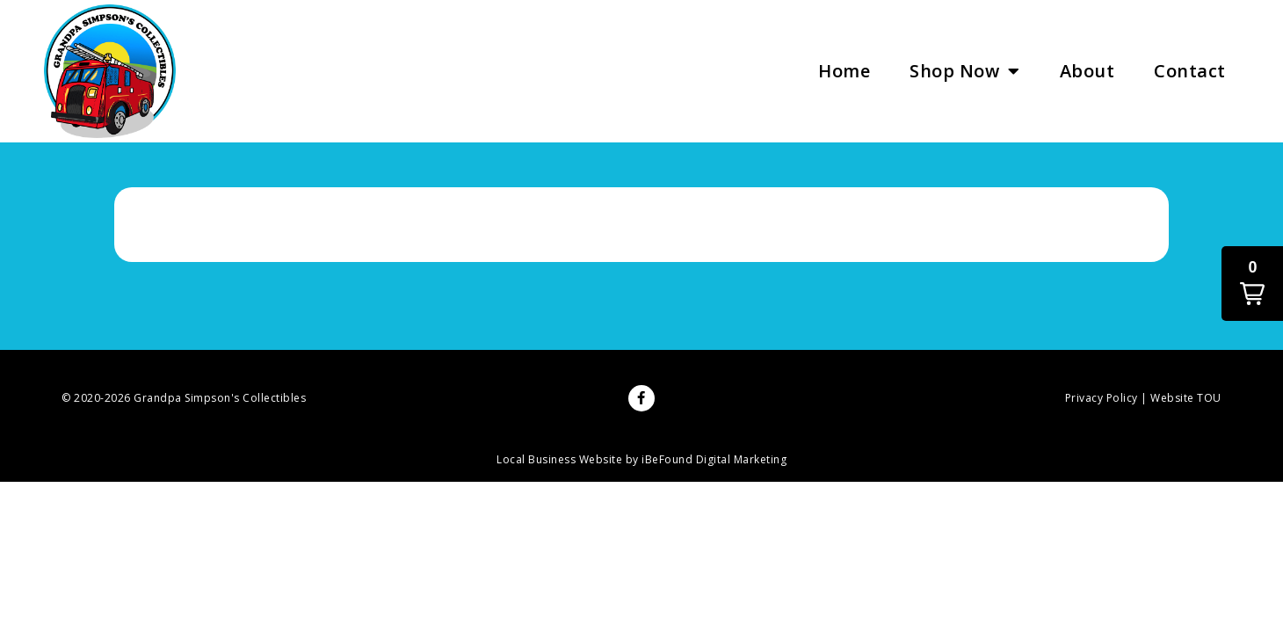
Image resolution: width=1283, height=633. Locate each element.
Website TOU (1185, 397)
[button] (1252, 283)
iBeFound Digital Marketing (714, 459)
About (1087, 71)
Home (844, 71)
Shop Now (965, 71)
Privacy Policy (1101, 397)
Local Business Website (559, 459)
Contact (1190, 71)
